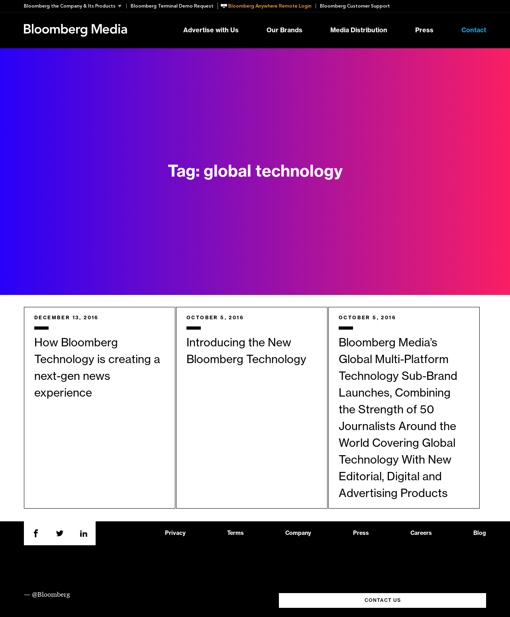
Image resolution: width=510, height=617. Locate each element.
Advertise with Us (211, 30)
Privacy (175, 533)
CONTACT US (383, 600)
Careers (421, 533)
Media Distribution (358, 30)
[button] (75, 6)
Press (424, 30)
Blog (479, 533)
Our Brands (284, 30)
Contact (473, 30)
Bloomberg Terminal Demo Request (172, 6)
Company (298, 533)
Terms (235, 533)
